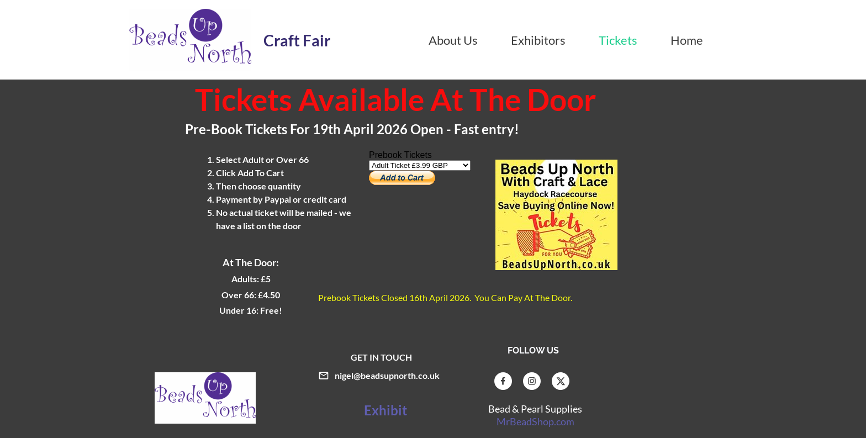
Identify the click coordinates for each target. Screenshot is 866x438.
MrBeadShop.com (535, 421)
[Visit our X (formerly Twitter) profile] (560, 381)
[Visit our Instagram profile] (532, 381)
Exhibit (384, 410)
